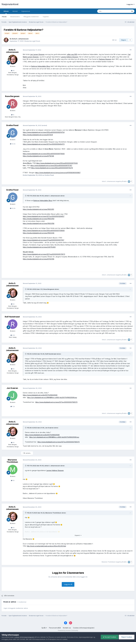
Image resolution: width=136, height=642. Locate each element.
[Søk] (107, 11)
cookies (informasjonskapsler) (24, 637)
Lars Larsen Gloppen (37, 54)
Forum (4, 16)
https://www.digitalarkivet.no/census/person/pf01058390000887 (58, 173)
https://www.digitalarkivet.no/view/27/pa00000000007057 (43, 240)
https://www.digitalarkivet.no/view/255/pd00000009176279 (52, 168)
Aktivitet (15, 11)
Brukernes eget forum (32, 41)
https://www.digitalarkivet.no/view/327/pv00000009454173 (43, 144)
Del (114, 40)
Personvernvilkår (55, 628)
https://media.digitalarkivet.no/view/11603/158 (38, 223)
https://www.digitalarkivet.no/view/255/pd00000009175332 (57, 163)
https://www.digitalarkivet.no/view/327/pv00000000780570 (56, 402)
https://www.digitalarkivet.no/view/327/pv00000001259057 (43, 216)
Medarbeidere (15, 16)
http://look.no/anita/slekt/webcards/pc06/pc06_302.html (46, 546)
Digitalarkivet (25, 11)
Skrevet (32, 50)
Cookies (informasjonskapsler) (83, 628)
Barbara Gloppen (105, 59)
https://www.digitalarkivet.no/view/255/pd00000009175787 (51, 165)
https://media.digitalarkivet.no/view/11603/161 (38, 209)
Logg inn (130, 4)
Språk (44, 628)
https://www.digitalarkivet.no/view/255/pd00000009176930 (44, 154)
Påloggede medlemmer (31, 16)
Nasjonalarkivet (10, 4)
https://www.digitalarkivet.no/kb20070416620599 (40, 395)
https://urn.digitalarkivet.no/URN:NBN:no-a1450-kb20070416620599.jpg (52, 397)
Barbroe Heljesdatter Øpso (40, 66)
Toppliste (46, 16)
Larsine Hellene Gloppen (69, 57)
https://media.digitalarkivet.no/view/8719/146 (38, 156)
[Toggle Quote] (26, 196)
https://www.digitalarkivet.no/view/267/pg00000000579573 (44, 254)
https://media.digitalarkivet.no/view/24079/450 (39, 247)
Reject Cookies (126, 637)
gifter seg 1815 (72, 54)
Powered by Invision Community (68, 630)
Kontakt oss (67, 628)
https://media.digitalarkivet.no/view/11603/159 (38, 219)
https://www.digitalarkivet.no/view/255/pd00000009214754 (43, 132)
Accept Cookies (109, 637)
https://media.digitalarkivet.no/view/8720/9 (38, 135)
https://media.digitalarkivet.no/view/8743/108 (38, 259)
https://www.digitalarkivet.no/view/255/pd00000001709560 (44, 230)
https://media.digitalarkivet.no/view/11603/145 (38, 233)
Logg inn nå (68, 584)
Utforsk (6, 12)
